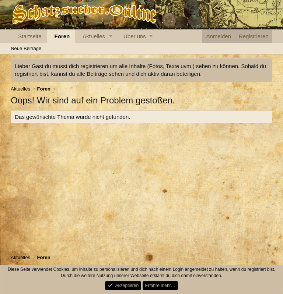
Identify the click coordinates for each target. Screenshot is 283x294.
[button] (111, 36)
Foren (62, 36)
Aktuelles (94, 36)
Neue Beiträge (26, 48)
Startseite (29, 36)
